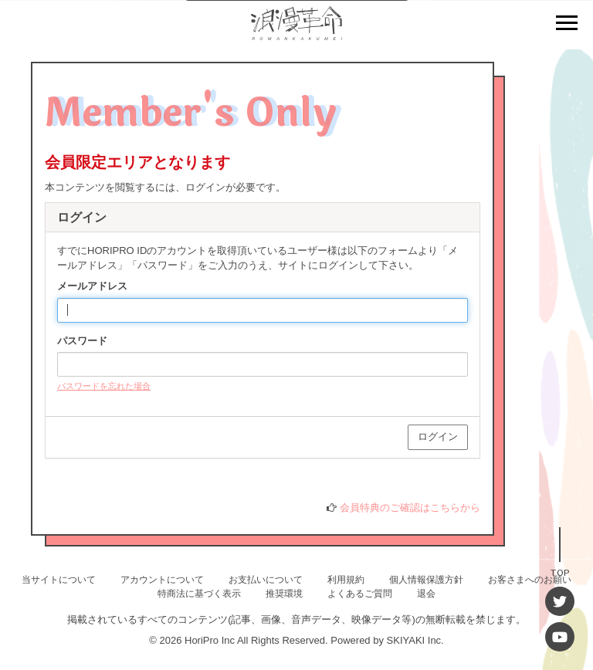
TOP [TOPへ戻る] (560, 571)
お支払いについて (266, 579)
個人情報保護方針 (426, 579)
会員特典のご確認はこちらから (410, 507)
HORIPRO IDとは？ (101, 493)
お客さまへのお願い (529, 579)
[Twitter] (559, 601)
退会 (426, 593)
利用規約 (345, 579)
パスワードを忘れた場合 (104, 386)
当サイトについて (59, 579)
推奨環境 (284, 593)
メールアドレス (92, 286)
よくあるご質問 (359, 593)
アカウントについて (162, 579)
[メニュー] (566, 24)
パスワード (82, 341)
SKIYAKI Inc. (415, 640)
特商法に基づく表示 (199, 593)
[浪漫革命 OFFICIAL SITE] (296, 31)
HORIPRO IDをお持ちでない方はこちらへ (153, 479)
